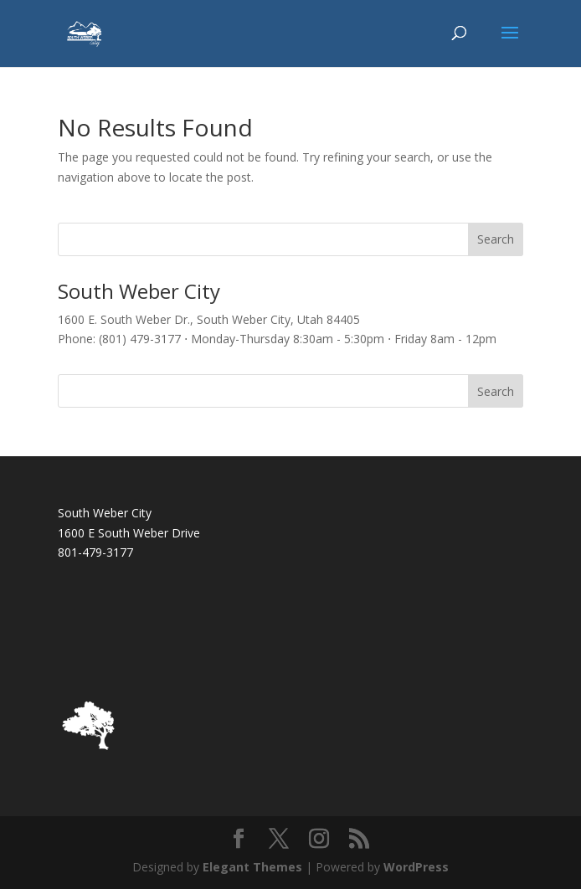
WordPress (416, 867)
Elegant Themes (252, 867)
